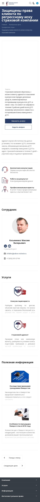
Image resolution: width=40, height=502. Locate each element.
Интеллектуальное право (12, 496)
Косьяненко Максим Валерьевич (19, 241)
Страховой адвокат (20, 335)
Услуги (4, 485)
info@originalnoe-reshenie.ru (16, 254)
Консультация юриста (20, 301)
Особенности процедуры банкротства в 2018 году (20, 425)
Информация (7, 491)
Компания (6, 480)
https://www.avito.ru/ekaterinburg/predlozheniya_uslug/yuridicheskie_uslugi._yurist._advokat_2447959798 (9, 246)
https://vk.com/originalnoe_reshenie (5, 246)
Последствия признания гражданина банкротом (20, 387)
